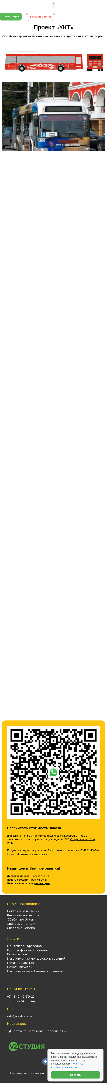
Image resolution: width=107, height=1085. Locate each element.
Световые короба (21, 928)
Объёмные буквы (20, 919)
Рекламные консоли (23, 915)
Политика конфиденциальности (28, 1073)
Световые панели (21, 923)
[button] (53, 5)
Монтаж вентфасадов (24, 946)
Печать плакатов (20, 963)
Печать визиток (19, 967)
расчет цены (41, 876)
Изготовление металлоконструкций (36, 958)
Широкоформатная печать (28, 950)
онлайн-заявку (38, 854)
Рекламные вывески (23, 911)
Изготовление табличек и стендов (35, 971)
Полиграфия (17, 954)
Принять (75, 1074)
